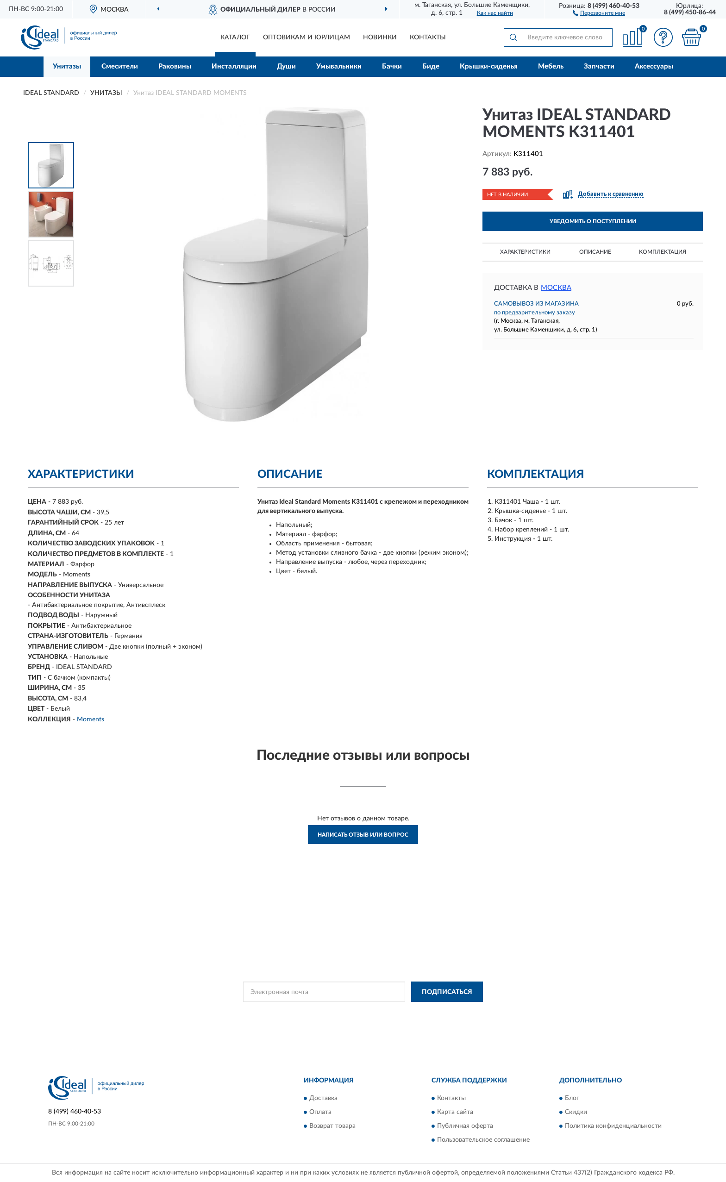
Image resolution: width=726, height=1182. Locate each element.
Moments (90, 719)
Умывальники (339, 66)
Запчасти (599, 66)
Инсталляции (234, 66)
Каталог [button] (235, 37)
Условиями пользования (431, 1012)
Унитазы (67, 66)
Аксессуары (654, 66)
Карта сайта (455, 1112)
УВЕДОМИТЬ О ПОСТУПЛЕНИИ (593, 221)
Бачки (392, 66)
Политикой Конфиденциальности (350, 1012)
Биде (430, 66)
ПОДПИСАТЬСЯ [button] (447, 992)
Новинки (380, 37)
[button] (599, 12)
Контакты (428, 37)
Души (286, 66)
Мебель (550, 66)
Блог (572, 1098)
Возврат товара (332, 1126)
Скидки (576, 1112)
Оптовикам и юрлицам (306, 37)
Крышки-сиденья (489, 66)
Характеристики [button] (525, 252)
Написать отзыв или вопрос (363, 835)
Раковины (174, 66)
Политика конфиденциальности (613, 1126)
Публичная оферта (465, 1126)
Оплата (320, 1112)
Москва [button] (556, 287)
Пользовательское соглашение (483, 1140)
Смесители (119, 66)
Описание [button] (595, 252)
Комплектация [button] (662, 252)
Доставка (323, 1098)
